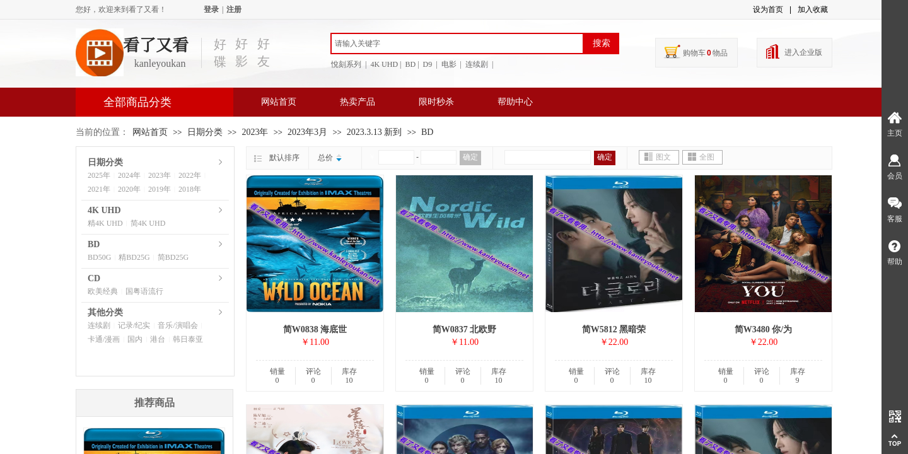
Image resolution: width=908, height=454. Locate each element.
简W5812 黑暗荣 (614, 329)
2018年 (189, 189)
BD (427, 132)
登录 (211, 9)
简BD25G (173, 257)
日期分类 (205, 132)
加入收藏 (813, 9)
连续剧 (99, 325)
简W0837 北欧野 (465, 329)
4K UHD (104, 210)
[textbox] (457, 43)
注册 (234, 9)
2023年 (255, 132)
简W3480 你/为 (763, 329)
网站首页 (278, 102)
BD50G (99, 257)
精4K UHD (105, 223)
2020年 (129, 189)
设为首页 (768, 9)
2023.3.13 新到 (374, 132)
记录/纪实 (134, 325)
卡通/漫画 (104, 339)
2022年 (189, 175)
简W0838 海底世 (315, 329)
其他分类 (105, 312)
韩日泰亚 (188, 339)
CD (94, 278)
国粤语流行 (144, 291)
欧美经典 (103, 291)
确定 (470, 157)
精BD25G (134, 257)
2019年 (159, 189)
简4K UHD (148, 223)
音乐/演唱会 (177, 325)
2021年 (99, 189)
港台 (157, 339)
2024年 (129, 175)
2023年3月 (307, 132)
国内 (135, 339)
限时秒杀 (436, 102)
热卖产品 (357, 102)
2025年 (99, 175)
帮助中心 (515, 102)
